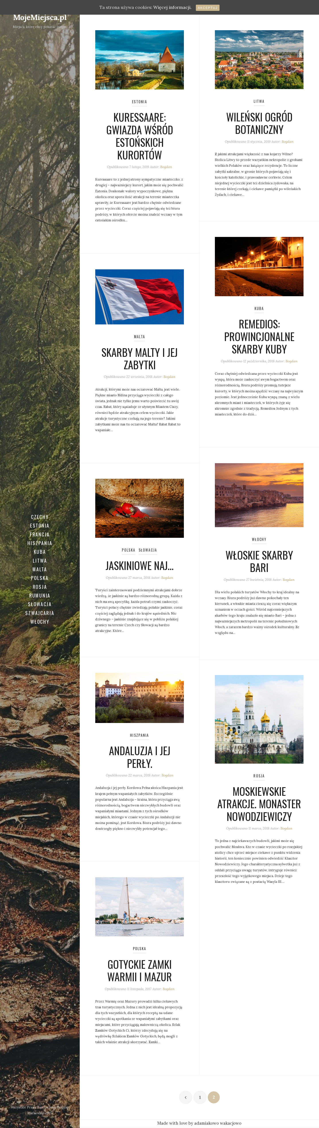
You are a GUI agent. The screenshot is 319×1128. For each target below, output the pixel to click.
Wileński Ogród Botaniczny (259, 124)
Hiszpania (40, 540)
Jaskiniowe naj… (139, 567)
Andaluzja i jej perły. (139, 758)
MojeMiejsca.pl (40, 17)
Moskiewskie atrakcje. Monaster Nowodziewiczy (259, 805)
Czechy (40, 511)
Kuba (40, 550)
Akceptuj (208, 8)
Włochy (40, 627)
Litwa (40, 559)
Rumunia (40, 598)
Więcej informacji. (172, 7)
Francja (40, 531)
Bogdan (168, 170)
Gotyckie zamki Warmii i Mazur (139, 971)
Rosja (40, 588)
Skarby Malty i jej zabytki (139, 360)
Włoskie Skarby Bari (259, 562)
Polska (40, 579)
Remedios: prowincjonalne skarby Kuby (259, 338)
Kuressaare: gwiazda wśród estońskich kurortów (139, 138)
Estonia (40, 521)
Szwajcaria (40, 617)
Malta (40, 569)
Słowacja (40, 607)
